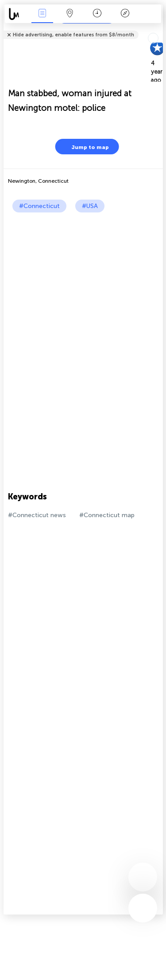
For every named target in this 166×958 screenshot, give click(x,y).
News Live (42, 14)
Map (70, 14)
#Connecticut (39, 206)
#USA (90, 206)
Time (97, 14)
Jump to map (84, 146)
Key (124, 14)
